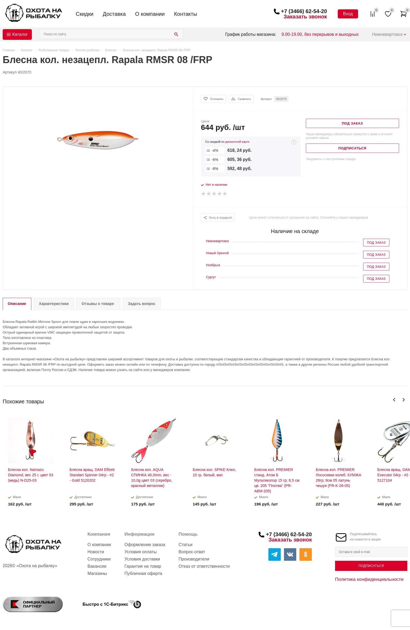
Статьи (185, 544)
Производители (194, 559)
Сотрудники (99, 559)
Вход (348, 13)
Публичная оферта (143, 573)
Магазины (97, 573)
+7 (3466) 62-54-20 (304, 11)
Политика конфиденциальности (369, 579)
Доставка (114, 14)
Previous (394, 400)
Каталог (20, 34)
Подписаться (371, 566)
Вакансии (97, 566)
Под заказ (376, 243)
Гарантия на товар (142, 566)
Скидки (84, 14)
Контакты (185, 14)
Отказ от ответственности (204, 566)
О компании (150, 14)
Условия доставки (142, 559)
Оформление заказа (144, 544)
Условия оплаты (140, 552)
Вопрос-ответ (192, 552)
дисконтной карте (237, 141)
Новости (96, 552)
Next (403, 400)
